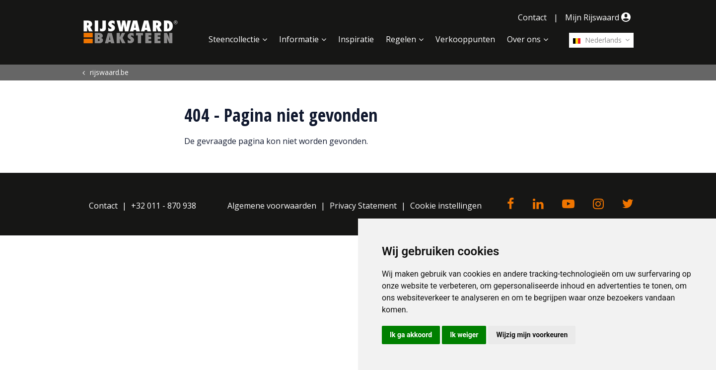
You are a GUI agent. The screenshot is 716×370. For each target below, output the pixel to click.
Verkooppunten (465, 39)
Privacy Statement (363, 205)
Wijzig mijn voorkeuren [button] (532, 335)
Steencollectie (234, 39)
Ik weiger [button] (464, 335)
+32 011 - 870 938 (163, 205)
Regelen (401, 39)
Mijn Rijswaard (599, 17)
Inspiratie (356, 39)
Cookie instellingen (446, 205)
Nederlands (597, 40)
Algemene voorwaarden (271, 205)
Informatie (299, 39)
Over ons (524, 39)
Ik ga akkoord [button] (411, 335)
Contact (532, 17)
